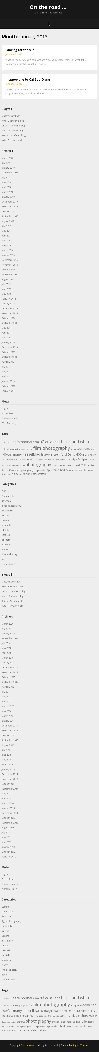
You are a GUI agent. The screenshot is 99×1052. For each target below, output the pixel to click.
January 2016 (8, 255)
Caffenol (6, 491)
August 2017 (8, 221)
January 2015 (8, 303)
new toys (6, 544)
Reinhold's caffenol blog (14, 135)
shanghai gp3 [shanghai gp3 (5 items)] (29, 470)
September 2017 (10, 216)
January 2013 (8, 381)
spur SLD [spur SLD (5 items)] (11, 474)
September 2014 (10, 322)
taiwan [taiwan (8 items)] (26, 474)
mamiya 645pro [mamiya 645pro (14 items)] (77, 459)
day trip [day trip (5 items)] (16, 449)
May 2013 (7, 371)
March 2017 (8, 240)
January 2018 (8, 196)
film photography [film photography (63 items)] (51, 448)
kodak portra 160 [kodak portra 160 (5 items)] (47, 459)
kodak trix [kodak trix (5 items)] (60, 459)
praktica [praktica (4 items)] (55, 465)
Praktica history (9, 554)
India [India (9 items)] (5, 459)
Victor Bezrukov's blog (13, 120)
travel (4, 559)
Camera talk (8, 496)
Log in (5, 408)
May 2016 (7, 245)
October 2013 (8, 352)
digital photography (11, 505)
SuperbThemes (80, 1045)
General (5, 520)
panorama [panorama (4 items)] (20, 465)
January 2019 (8, 167)
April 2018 (7, 187)
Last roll (6, 534)
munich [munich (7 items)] (93, 459)
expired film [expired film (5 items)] (27, 449)
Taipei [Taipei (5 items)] (19, 474)
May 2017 (7, 230)
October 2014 (8, 318)
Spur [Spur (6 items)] (4, 473)
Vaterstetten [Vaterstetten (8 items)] (38, 474)
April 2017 (7, 235)
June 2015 (7, 288)
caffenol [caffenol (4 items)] (5, 449)
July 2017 (6, 225)
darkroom (7, 500)
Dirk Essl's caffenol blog (13, 125)
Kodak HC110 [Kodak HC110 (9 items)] (30, 459)
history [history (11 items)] (46, 454)
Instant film (7, 525)
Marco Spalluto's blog (12, 130)
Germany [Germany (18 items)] (14, 454)
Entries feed (8, 413)
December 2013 (10, 347)
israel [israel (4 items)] (10, 459)
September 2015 (10, 274)
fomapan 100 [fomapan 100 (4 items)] (76, 449)
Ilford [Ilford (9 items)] (54, 454)
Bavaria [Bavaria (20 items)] (54, 441)
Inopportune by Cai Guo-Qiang (27, 79)
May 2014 (7, 327)
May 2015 (7, 293)
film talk (6, 515)
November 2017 (10, 206)
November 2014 (10, 313)
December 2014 (10, 308)
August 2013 (8, 361)
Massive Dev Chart (11, 115)
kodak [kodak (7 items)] (17, 459)
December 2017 (10, 201)
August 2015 (8, 279)
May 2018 (7, 182)
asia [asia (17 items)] (36, 442)
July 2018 (6, 177)
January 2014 (8, 342)
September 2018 (10, 172)
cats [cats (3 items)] (11, 449)
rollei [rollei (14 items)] (83, 465)
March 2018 (8, 191)
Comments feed (10, 418)
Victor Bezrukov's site (12, 140)
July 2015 (6, 284)
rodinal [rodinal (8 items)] (75, 465)
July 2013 (6, 366)
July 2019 (6, 162)
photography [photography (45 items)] (38, 464)
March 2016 (8, 250)
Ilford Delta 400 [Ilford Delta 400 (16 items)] (70, 454)
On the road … (48, 6)
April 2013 (7, 376)
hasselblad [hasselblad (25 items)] (31, 454)
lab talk (5, 530)
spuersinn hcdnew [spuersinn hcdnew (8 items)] (82, 470)
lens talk (6, 539)
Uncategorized (9, 563)
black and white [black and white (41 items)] (75, 441)
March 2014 (8, 337)
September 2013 (10, 356)
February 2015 (9, 298)
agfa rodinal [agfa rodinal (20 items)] (22, 441)
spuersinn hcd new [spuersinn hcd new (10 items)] (59, 470)
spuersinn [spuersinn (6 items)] (41, 470)
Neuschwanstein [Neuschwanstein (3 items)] (8, 465)
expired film (7, 510)
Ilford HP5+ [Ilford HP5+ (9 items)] (89, 454)
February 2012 (9, 390)
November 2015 (10, 264)
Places (5, 549)
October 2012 (8, 386)
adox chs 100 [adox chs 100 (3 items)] (7, 442)
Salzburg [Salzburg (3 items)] (18, 470)
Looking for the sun (19, 50)
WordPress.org (9, 423)
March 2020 (8, 158)
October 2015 (8, 269)
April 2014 (7, 332)
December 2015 (10, 259)
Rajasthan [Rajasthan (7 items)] (65, 465)
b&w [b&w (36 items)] (44, 441)
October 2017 (8, 211)
